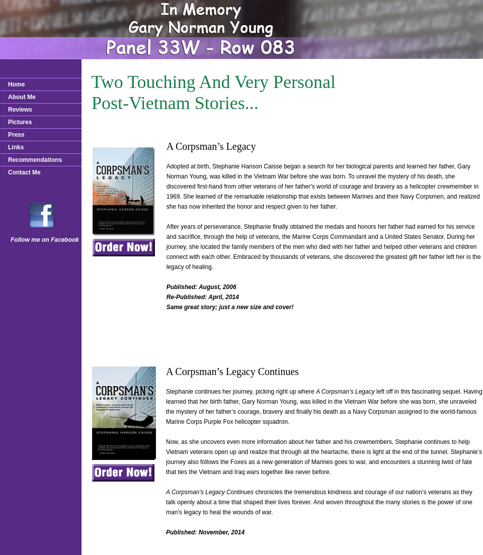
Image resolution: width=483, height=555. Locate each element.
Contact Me (24, 172)
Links (16, 147)
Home (16, 84)
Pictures (20, 122)
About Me (22, 97)
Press (16, 134)
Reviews (20, 109)
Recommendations (35, 159)
